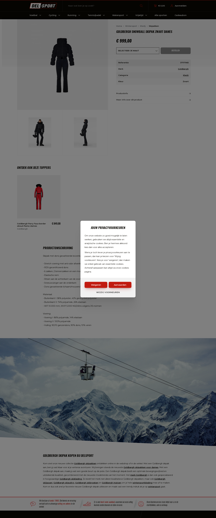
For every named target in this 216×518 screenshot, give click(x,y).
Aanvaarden (120, 285)
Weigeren (96, 285)
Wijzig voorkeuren (108, 292)
